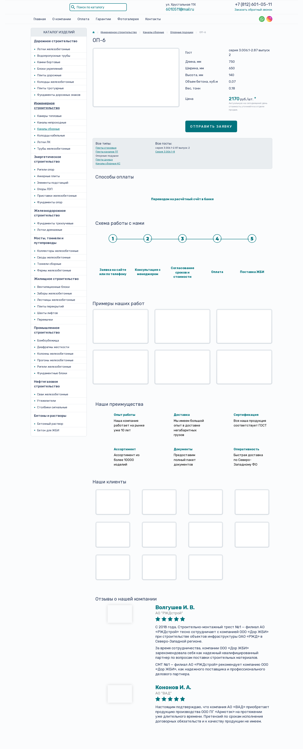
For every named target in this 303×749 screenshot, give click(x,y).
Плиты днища (104, 159)
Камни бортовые (48, 62)
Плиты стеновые (106, 147)
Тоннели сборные (49, 264)
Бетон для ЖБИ (48, 430)
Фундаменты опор (49, 202)
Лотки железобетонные (53, 49)
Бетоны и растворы (50, 416)
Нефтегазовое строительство (47, 384)
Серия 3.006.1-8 (165, 151)
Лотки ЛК (43, 142)
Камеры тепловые (49, 116)
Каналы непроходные (51, 122)
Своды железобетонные (54, 257)
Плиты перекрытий (50, 306)
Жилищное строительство (56, 279)
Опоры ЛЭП (45, 189)
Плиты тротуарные (50, 88)
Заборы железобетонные (54, 293)
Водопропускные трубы (53, 55)
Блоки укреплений (49, 68)
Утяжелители (46, 400)
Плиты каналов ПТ (107, 151)
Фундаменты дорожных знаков (58, 95)
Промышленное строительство (47, 330)
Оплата (83, 19)
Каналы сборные (48, 129)
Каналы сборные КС (108, 163)
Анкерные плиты (48, 176)
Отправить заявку (211, 126)
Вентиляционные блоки (53, 287)
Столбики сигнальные (52, 407)
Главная (40, 19)
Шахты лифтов (47, 313)
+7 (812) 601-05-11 (253, 4)
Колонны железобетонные (55, 353)
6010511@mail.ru (180, 9)
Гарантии (103, 19)
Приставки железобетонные (57, 195)
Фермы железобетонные (54, 270)
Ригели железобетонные (54, 366)
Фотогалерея (128, 19)
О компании (61, 19)
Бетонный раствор (50, 424)
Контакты (153, 19)
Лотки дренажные (49, 230)
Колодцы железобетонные (55, 82)
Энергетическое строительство (47, 159)
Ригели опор (45, 169)
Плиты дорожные (49, 75)
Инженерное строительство (47, 105)
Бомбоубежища (48, 340)
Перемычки (45, 319)
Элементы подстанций (52, 182)
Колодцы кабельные (51, 135)
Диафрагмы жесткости (53, 347)
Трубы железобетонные (53, 148)
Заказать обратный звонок (253, 9)
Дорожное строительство (55, 41)
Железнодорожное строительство (50, 213)
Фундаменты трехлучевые (55, 223)
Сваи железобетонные (52, 394)
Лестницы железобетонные (56, 300)
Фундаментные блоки (52, 373)
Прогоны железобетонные (55, 360)
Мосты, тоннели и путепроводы (48, 240)
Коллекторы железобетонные (57, 251)
